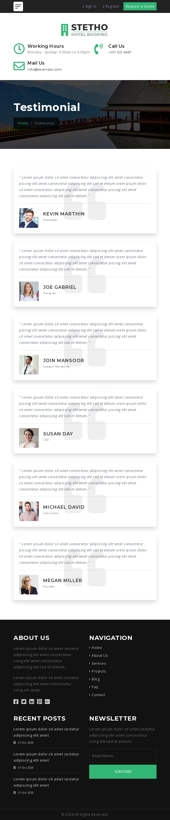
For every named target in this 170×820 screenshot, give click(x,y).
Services (99, 663)
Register (111, 6)
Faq (95, 687)
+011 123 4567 (120, 52)
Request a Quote (140, 6)
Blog (96, 679)
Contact (98, 694)
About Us (100, 655)
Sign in (89, 6)
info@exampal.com (44, 69)
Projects (99, 671)
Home (23, 123)
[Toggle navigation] (18, 6)
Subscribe (123, 771)
